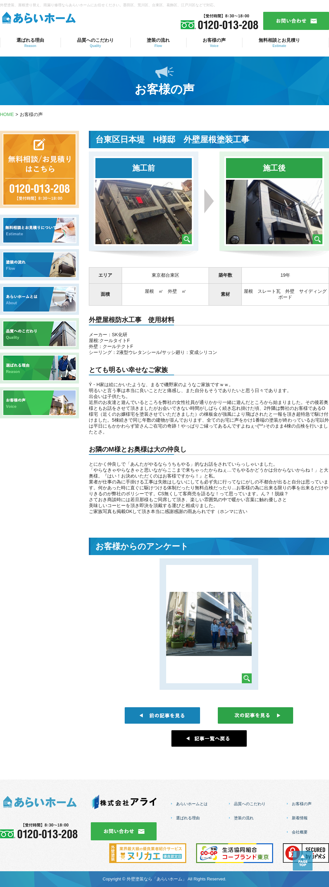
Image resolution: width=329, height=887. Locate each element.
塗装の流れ (158, 42)
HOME (7, 114)
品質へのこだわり (95, 42)
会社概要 (300, 832)
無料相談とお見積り (279, 42)
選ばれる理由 (30, 42)
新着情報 (300, 818)
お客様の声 (214, 42)
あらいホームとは (192, 804)
